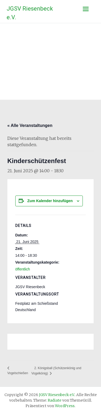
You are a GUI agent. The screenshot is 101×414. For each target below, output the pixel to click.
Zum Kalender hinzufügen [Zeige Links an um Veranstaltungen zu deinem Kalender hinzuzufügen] (50, 201)
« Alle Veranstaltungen (29, 125)
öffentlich (22, 269)
